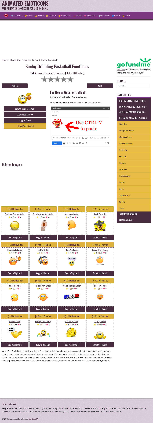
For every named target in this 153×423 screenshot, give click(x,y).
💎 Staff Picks (17, 15)
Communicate (125, 137)
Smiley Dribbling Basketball (44, 60)
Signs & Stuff (125, 195)
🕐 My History (104, 15)
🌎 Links (115, 15)
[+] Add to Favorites (15, 209)
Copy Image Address (25, 114)
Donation (121, 69)
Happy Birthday (126, 130)
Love (121, 189)
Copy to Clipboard (15, 237)
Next (100, 85)
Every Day (123, 150)
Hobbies (123, 169)
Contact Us (33, 419)
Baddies (123, 124)
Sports (26, 60)
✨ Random (78, 15)
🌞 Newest (29, 15)
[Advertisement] (104, 6)
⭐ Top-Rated (51, 15)
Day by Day (15, 60)
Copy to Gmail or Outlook (25, 108)
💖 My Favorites (90, 15)
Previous (15, 85)
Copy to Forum (25, 120)
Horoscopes (124, 176)
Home (5, 60)
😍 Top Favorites (64, 15)
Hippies (122, 163)
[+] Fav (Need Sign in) (25, 126)
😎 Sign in (126, 15)
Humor (122, 182)
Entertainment (125, 143)
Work (122, 208)
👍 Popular (39, 15)
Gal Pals (123, 156)
